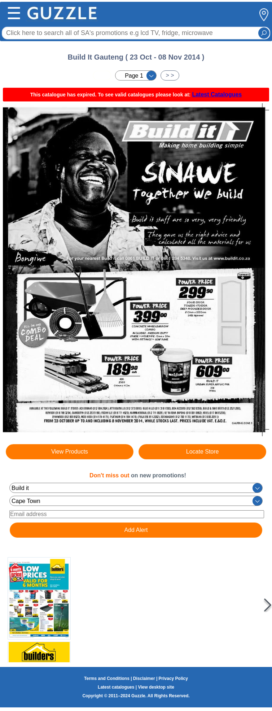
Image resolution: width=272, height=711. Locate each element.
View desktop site (156, 687)
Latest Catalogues (217, 94)
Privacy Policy (173, 678)
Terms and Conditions (107, 678)
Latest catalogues (116, 687)
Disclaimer (144, 678)
